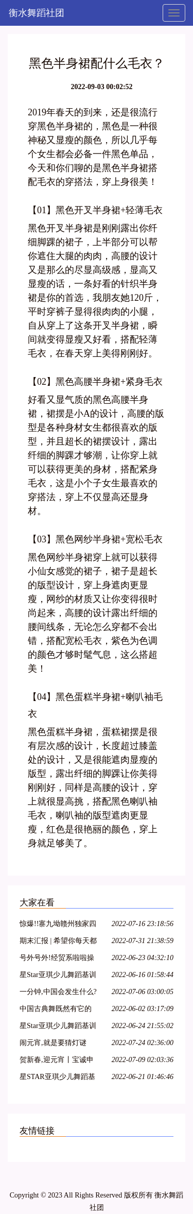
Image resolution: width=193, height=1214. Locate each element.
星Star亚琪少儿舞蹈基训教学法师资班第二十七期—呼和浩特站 (58, 1027)
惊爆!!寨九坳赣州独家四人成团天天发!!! (58, 925)
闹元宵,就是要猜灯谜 (53, 1043)
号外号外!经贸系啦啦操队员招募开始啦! (57, 959)
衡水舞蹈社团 (36, 13)
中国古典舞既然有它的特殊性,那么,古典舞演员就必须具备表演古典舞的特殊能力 (57, 1010)
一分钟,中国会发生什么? (58, 992)
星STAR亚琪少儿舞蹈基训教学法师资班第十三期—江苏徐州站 (57, 1078)
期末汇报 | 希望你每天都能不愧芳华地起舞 (58, 942)
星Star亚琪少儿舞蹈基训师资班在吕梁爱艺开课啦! (58, 976)
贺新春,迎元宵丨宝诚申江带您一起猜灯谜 (57, 1061)
